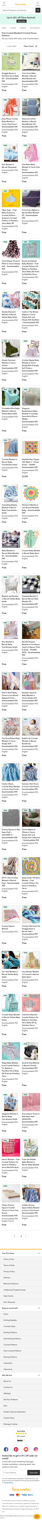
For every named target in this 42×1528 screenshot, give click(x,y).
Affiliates (7, 1393)
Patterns (23, 28)
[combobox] (18, 10)
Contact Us (8, 1387)
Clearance (8, 1369)
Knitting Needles (10, 1320)
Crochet (13, 28)
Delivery (7, 1277)
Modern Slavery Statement (14, 1412)
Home (4, 28)
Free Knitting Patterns (12, 1338)
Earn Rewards (9, 1302)
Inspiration (8, 1363)
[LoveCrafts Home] (21, 1489)
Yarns (6, 1314)
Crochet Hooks (9, 1326)
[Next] (26, 1236)
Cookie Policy (9, 1418)
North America (21, 1516)
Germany (30, 1516)
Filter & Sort (31, 46)
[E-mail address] (14, 1472)
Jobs (5, 1405)
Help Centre (8, 1296)
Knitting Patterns (10, 1332)
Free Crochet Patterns (12, 1351)
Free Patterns (35, 28)
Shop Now (22, 21)
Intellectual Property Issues (15, 1290)
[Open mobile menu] (4, 4)
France (2, 1518)
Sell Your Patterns (11, 1399)
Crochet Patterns (10, 1344)
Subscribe (34, 1472)
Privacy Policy (9, 1271)
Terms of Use (9, 1259)
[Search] (38, 10)
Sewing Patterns (10, 1357)
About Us (7, 1381)
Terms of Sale (9, 1265)
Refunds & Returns (11, 1283)
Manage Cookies (10, 1424)
